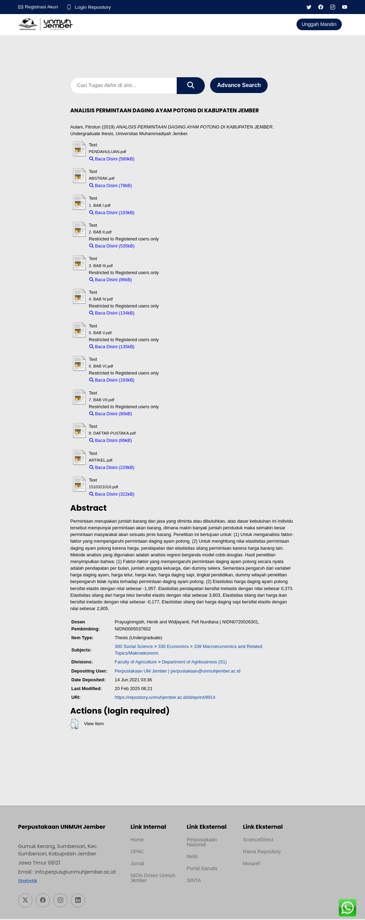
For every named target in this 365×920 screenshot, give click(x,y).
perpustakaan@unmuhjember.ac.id (206, 671)
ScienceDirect (258, 840)
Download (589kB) (156, 159)
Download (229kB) (156, 468)
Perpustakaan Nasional (202, 843)
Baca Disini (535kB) (112, 247)
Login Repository (94, 7)
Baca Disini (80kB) (110, 414)
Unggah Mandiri (319, 24)
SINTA (194, 881)
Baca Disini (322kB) (112, 495)
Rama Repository (262, 852)
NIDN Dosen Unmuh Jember (152, 879)
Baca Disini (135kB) (112, 347)
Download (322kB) (156, 495)
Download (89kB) (152, 441)
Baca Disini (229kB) (112, 468)
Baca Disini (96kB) (110, 280)
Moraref (251, 864)
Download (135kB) (156, 347)
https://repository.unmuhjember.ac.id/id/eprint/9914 (165, 698)
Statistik (27, 882)
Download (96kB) (152, 280)
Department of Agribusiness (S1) (194, 663)
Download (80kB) (152, 414)
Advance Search (239, 86)
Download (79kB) (152, 186)
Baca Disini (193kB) (112, 213)
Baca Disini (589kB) (112, 159)
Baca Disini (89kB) (110, 441)
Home (136, 840)
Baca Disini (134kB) (112, 314)
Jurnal (137, 864)
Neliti (192, 857)
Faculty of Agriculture (136, 663)
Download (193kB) (156, 213)
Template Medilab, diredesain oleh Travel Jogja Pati (207, 898)
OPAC (137, 852)
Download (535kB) (156, 247)
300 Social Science (134, 647)
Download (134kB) (156, 314)
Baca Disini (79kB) (110, 186)
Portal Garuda (202, 869)
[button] (74, 725)
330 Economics (173, 647)
